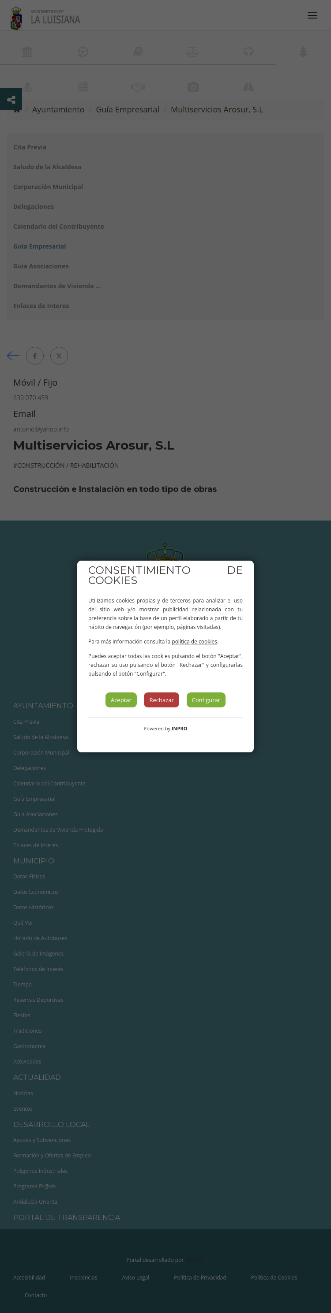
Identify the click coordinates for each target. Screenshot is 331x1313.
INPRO (180, 728)
